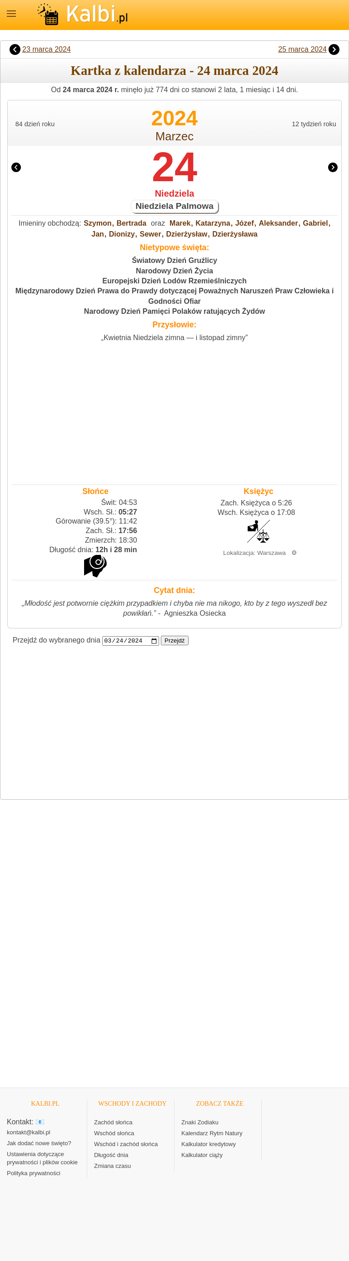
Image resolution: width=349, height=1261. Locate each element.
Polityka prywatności (33, 1173)
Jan (97, 234)
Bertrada (131, 223)
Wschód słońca (114, 1133)
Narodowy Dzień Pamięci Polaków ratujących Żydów (174, 311)
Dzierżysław (187, 234)
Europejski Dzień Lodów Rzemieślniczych (174, 281)
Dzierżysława (235, 234)
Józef (244, 223)
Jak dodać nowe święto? (39, 1143)
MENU (11, 13)
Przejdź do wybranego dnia (56, 640)
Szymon (97, 223)
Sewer (150, 234)
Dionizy (122, 234)
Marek (180, 223)
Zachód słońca (113, 1122)
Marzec (174, 136)
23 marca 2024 (46, 49)
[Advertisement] (174, 411)
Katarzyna (212, 223)
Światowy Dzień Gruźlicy (174, 260)
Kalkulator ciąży (202, 1155)
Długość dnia (111, 1155)
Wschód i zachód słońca (126, 1144)
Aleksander (278, 223)
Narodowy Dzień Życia (174, 271)
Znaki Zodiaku (200, 1122)
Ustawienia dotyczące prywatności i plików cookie (42, 1158)
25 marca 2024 (302, 49)
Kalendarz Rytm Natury (211, 1133)
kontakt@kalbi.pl (28, 1132)
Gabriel (315, 223)
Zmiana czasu (112, 1166)
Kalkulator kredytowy (208, 1144)
